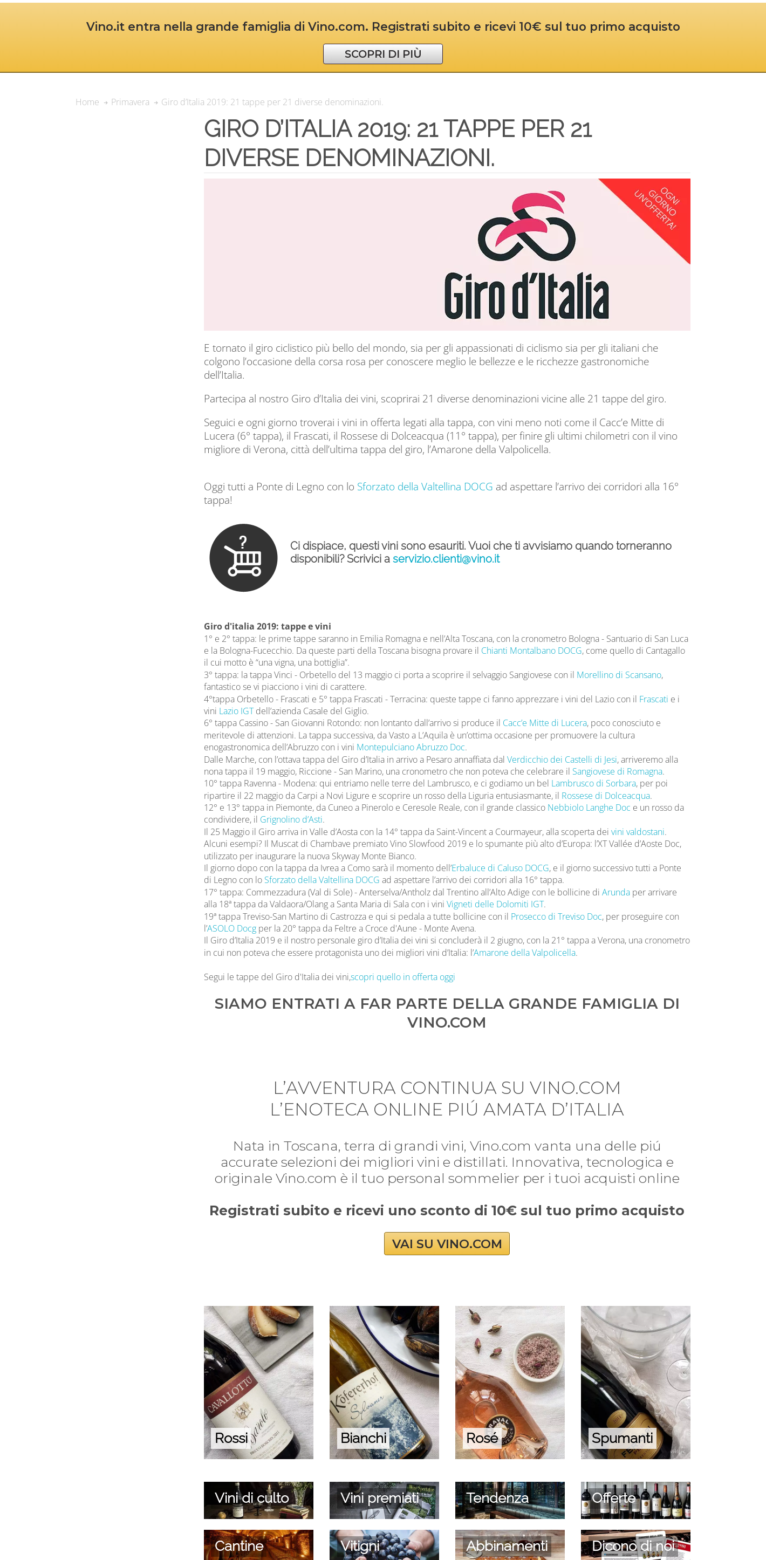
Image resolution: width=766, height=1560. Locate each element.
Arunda (616, 892)
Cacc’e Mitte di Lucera (545, 723)
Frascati (653, 699)
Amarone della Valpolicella (525, 953)
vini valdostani (638, 832)
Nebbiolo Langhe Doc (589, 807)
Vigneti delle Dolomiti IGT (495, 904)
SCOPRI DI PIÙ (383, 53)
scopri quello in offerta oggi (403, 977)
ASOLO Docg (231, 928)
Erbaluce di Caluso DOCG (500, 868)
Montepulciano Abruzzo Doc (411, 747)
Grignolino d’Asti (291, 819)
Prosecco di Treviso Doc (556, 916)
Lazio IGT (236, 711)
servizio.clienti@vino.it (446, 558)
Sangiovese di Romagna (617, 771)
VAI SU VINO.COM (447, 1243)
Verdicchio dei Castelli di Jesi (562, 759)
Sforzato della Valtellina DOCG (425, 486)
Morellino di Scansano (619, 675)
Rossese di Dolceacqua (606, 796)
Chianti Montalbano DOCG (531, 650)
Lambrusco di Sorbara (593, 783)
